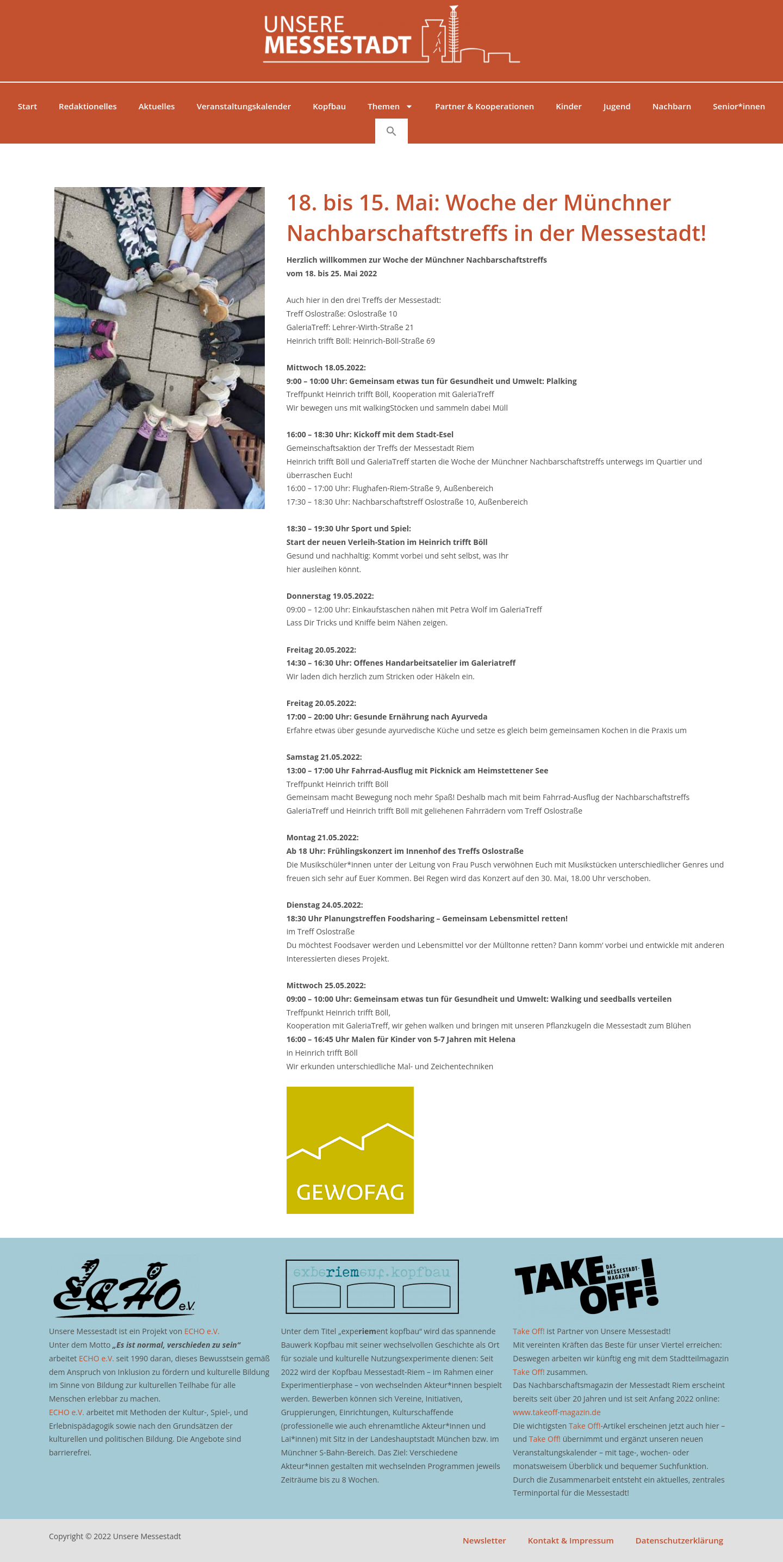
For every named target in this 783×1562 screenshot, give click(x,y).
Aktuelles (157, 106)
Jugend (617, 106)
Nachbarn (671, 106)
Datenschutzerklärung (679, 1540)
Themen (390, 106)
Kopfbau (329, 106)
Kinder (569, 106)
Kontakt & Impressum (571, 1540)
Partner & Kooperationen (484, 106)
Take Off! (528, 1331)
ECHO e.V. (202, 1331)
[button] (391, 131)
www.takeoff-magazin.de (556, 1412)
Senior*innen (739, 106)
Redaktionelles (88, 106)
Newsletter (484, 1540)
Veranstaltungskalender (244, 106)
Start (27, 106)
